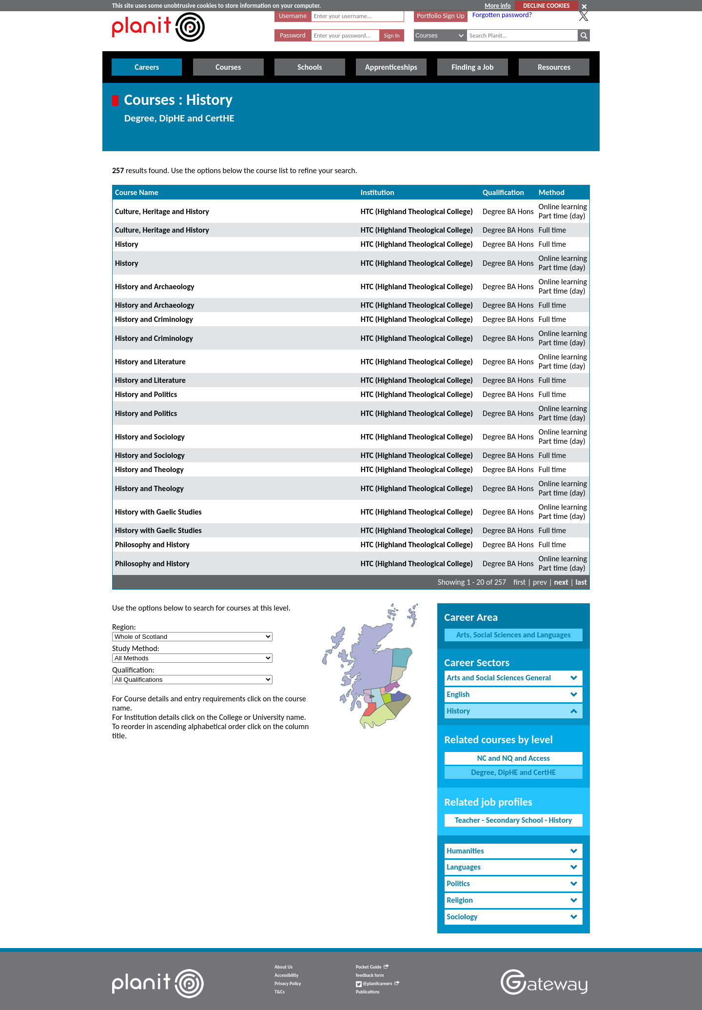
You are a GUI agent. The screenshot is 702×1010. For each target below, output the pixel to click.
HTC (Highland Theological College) (417, 211)
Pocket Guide (372, 967)
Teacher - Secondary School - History (513, 820)
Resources (554, 67)
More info (497, 5)
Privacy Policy (287, 984)
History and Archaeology (155, 286)
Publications (367, 992)
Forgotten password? (502, 14)
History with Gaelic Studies (158, 511)
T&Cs (279, 992)
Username (293, 16)
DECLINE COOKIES (546, 5)
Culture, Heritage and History (162, 211)
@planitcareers (378, 984)
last (581, 582)
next (561, 582)
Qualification (503, 192)
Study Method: (135, 648)
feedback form (370, 975)
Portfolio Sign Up (441, 15)
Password (292, 35)
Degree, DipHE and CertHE (513, 772)
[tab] (514, 678)
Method (552, 192)
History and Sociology (150, 436)
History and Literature (150, 361)
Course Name (136, 192)
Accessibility (286, 975)
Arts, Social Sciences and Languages (513, 634)
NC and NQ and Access (513, 758)
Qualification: (133, 669)
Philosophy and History (152, 544)
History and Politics (146, 394)
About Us (283, 967)
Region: (124, 627)
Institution (377, 192)
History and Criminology (154, 319)
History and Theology (149, 469)
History (126, 244)
